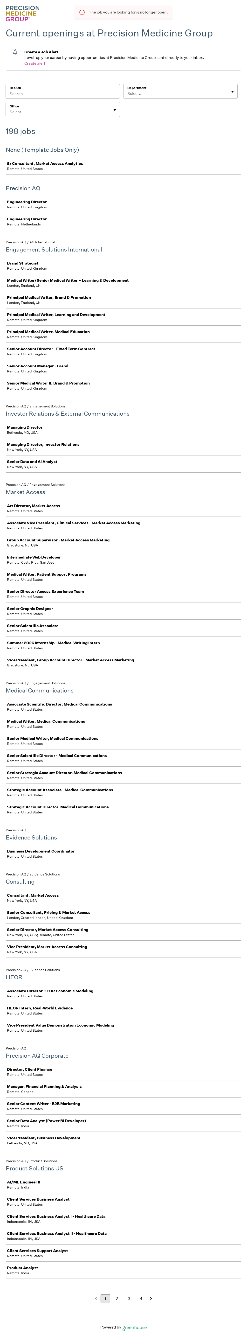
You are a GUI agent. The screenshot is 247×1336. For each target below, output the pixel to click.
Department (136, 88)
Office (14, 106)
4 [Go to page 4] (141, 1298)
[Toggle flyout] (232, 92)
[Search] (63, 94)
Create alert (34, 63)
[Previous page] (96, 1299)
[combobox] (127, 93)
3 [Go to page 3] (129, 1298)
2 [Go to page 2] (117, 1298)
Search (15, 88)
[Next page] (151, 1299)
